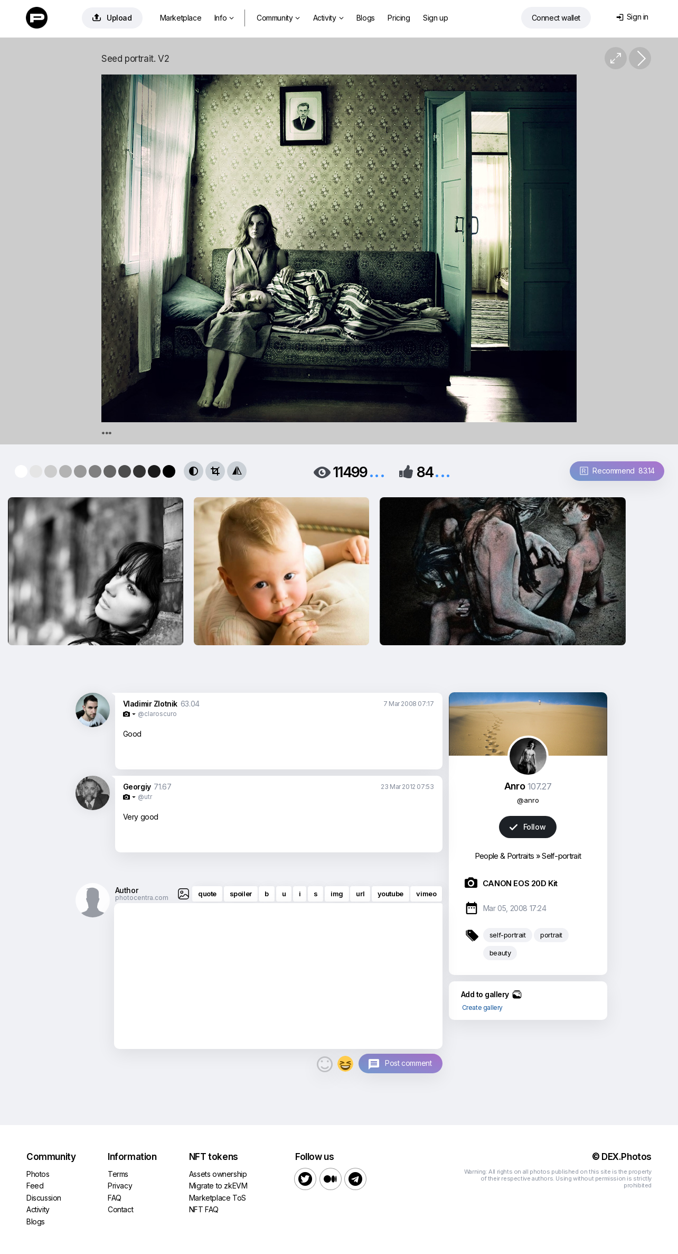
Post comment (408, 1062)
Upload (112, 17)
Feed (34, 1185)
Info (224, 17)
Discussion (43, 1197)
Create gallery (482, 1007)
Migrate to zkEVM (218, 1185)
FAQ (114, 1197)
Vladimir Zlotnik (150, 703)
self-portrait (507, 935)
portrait (551, 935)
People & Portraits (504, 856)
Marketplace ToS (217, 1197)
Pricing (399, 17)
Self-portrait (561, 856)
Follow (527, 826)
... (377, 471)
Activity (328, 17)
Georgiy (137, 786)
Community (278, 17)
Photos (38, 1173)
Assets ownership (218, 1173)
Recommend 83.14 (617, 470)
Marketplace (181, 17)
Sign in (632, 16)
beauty (500, 953)
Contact (120, 1209)
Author (126, 890)
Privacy (120, 1185)
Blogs (365, 17)
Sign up (435, 17)
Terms (118, 1173)
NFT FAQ (204, 1209)
